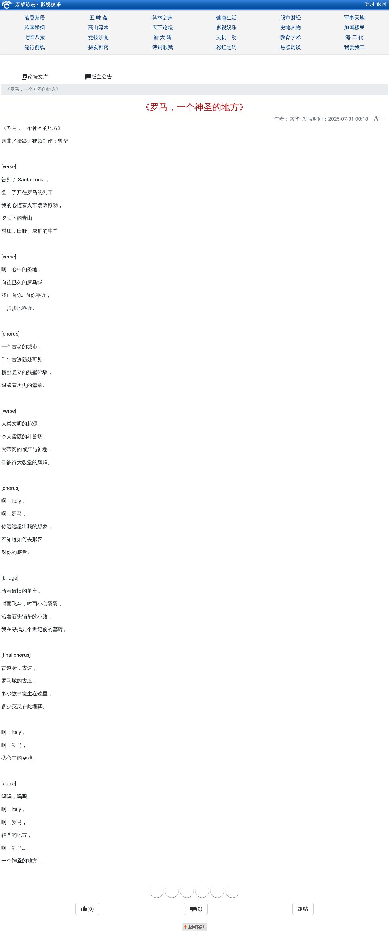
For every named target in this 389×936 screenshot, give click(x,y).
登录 (370, 4)
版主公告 (98, 77)
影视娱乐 (51, 4)
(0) (87, 909)
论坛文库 (34, 77)
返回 (381, 4)
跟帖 (303, 909)
